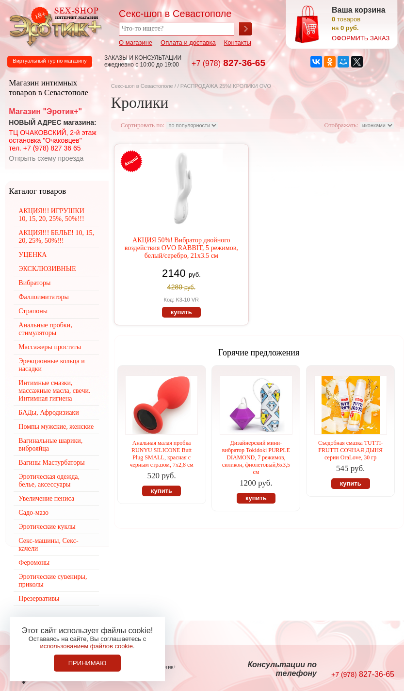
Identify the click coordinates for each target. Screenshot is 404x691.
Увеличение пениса (46, 498)
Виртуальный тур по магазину (49, 61)
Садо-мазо (33, 512)
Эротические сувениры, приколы (52, 580)
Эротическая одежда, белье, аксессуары (49, 480)
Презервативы (38, 598)
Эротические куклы (46, 526)
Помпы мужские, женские (56, 426)
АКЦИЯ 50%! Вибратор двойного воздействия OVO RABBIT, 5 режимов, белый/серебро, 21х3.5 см (181, 247)
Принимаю (87, 663)
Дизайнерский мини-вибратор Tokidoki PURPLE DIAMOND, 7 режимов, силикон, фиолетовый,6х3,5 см (256, 457)
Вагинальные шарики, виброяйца (50, 444)
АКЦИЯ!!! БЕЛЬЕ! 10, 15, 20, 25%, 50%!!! (56, 236)
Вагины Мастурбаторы (51, 462)
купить (181, 312)
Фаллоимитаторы (43, 297)
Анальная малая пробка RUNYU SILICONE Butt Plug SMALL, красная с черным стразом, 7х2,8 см (161, 453)
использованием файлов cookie (86, 646)
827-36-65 (228, 63)
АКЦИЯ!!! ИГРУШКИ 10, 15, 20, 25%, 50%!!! (51, 214)
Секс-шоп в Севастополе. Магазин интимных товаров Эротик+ (53, 25)
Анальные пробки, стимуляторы (45, 329)
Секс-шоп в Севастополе (142, 86)
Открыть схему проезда (46, 158)
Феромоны (33, 562)
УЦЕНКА (32, 254)
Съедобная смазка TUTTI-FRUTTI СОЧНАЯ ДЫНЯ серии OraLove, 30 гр (350, 450)
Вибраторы (34, 283)
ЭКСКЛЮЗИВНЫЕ (47, 268)
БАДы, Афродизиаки (48, 412)
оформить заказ (360, 38)
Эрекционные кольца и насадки (51, 364)
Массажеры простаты (49, 347)
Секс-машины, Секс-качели (48, 544)
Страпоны (33, 311)
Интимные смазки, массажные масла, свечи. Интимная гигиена (54, 390)
